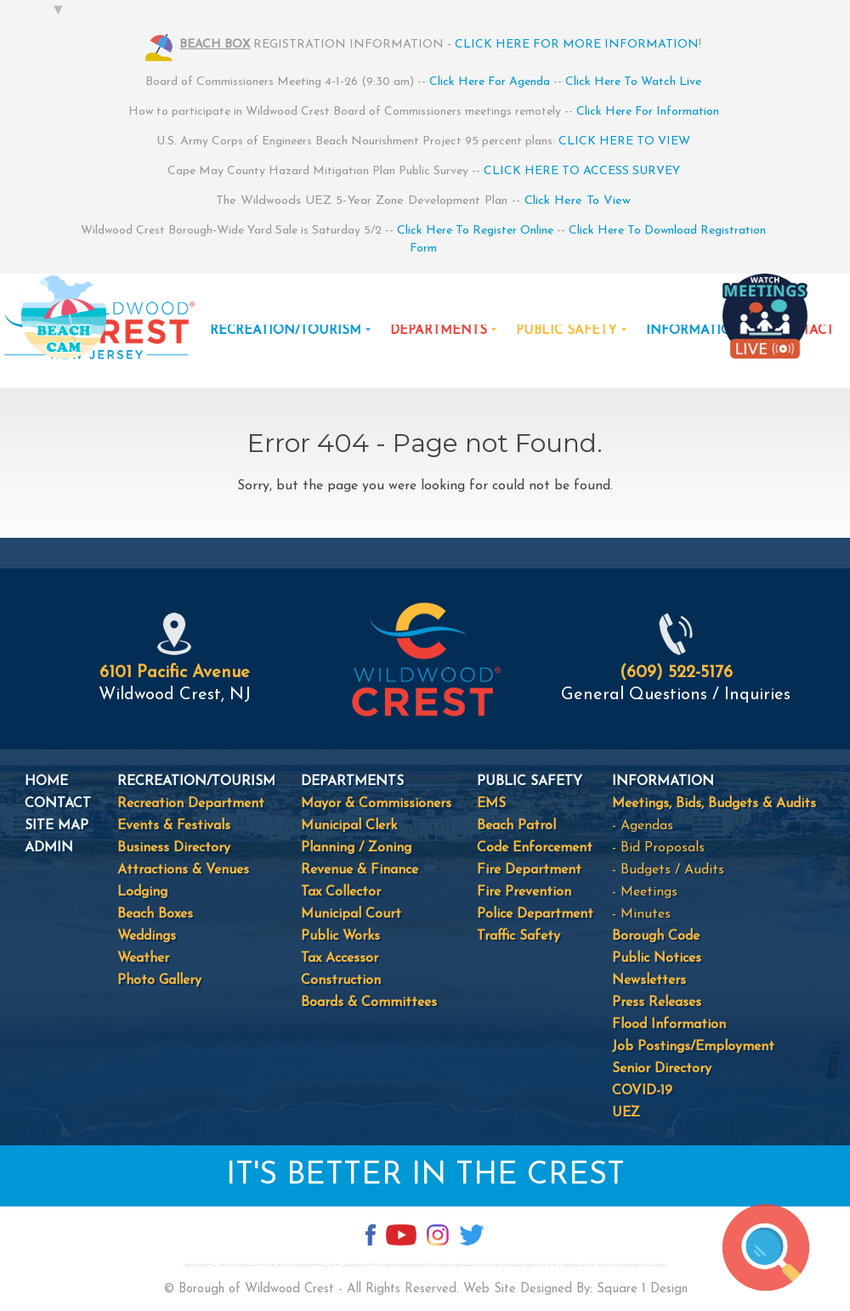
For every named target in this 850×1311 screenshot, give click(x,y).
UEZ (626, 1113)
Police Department (535, 914)
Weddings (146, 936)
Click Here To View (577, 201)
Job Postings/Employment (693, 1047)
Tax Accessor (339, 958)
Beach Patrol (516, 826)
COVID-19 (642, 1091)
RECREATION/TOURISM (285, 331)
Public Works (340, 936)
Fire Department (529, 870)
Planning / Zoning (356, 848)
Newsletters (649, 980)
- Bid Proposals (658, 848)
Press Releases (656, 1002)
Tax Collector (341, 892)
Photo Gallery (159, 980)
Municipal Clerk (349, 826)
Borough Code (656, 936)
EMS (491, 804)
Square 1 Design (642, 1289)
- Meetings (644, 892)
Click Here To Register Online (475, 230)
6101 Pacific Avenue (174, 672)
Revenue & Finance (359, 870)
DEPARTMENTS (438, 331)
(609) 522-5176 (676, 672)
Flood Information (669, 1024)
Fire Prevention (524, 892)
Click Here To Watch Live (633, 82)
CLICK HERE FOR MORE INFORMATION (577, 44)
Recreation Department (190, 804)
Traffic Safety (518, 936)
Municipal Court (351, 914)
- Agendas (642, 826)
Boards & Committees (369, 1002)
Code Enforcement (534, 848)
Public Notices (656, 958)
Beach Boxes (155, 914)
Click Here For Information (647, 111)
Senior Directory (661, 1069)
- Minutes (641, 914)
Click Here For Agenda (489, 82)
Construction (341, 980)
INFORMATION (694, 331)
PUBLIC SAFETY (566, 331)
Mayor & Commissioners (376, 804)
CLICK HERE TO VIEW (624, 141)
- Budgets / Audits (668, 870)
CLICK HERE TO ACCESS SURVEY (582, 171)
